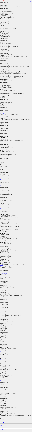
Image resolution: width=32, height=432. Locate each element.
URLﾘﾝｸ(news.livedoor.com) (3, 224)
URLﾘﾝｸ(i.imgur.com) (2, 380)
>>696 (0, 374)
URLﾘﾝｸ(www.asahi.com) (2, 271)
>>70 (0, 179)
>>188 (0, 362)
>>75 (0, 191)
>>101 (0, 275)
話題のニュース (2, 425)
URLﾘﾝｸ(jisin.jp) (1, 265)
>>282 (0, 338)
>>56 (0, 205)
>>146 (0, 390)
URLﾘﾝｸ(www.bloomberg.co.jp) (3, 273)
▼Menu (31, 1)
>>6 (0, 19)
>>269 (0, 312)
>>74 (0, 185)
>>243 (0, 351)
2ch (30, 1)
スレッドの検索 (2, 422)
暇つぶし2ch (2, 429)
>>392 (0, 359)
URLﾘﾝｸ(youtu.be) (2, 113)
